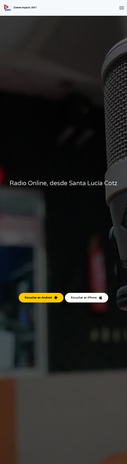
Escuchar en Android (41, 300)
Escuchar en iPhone (86, 300)
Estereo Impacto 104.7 (25, 7)
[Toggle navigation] (121, 7)
